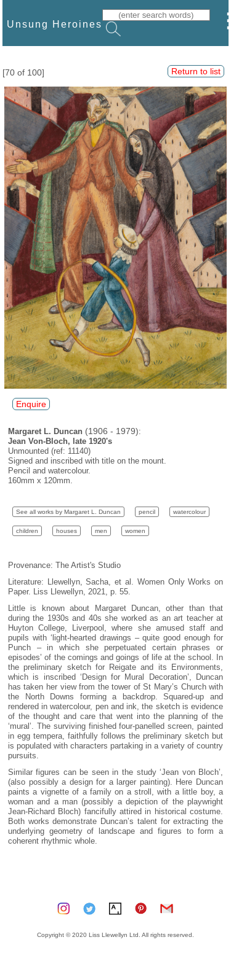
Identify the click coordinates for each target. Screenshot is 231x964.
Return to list (196, 71)
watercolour (189, 512)
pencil (147, 512)
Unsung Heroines (54, 23)
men (101, 531)
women (135, 531)
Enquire (31, 404)
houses (66, 531)
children (27, 531)
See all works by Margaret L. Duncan (68, 512)
